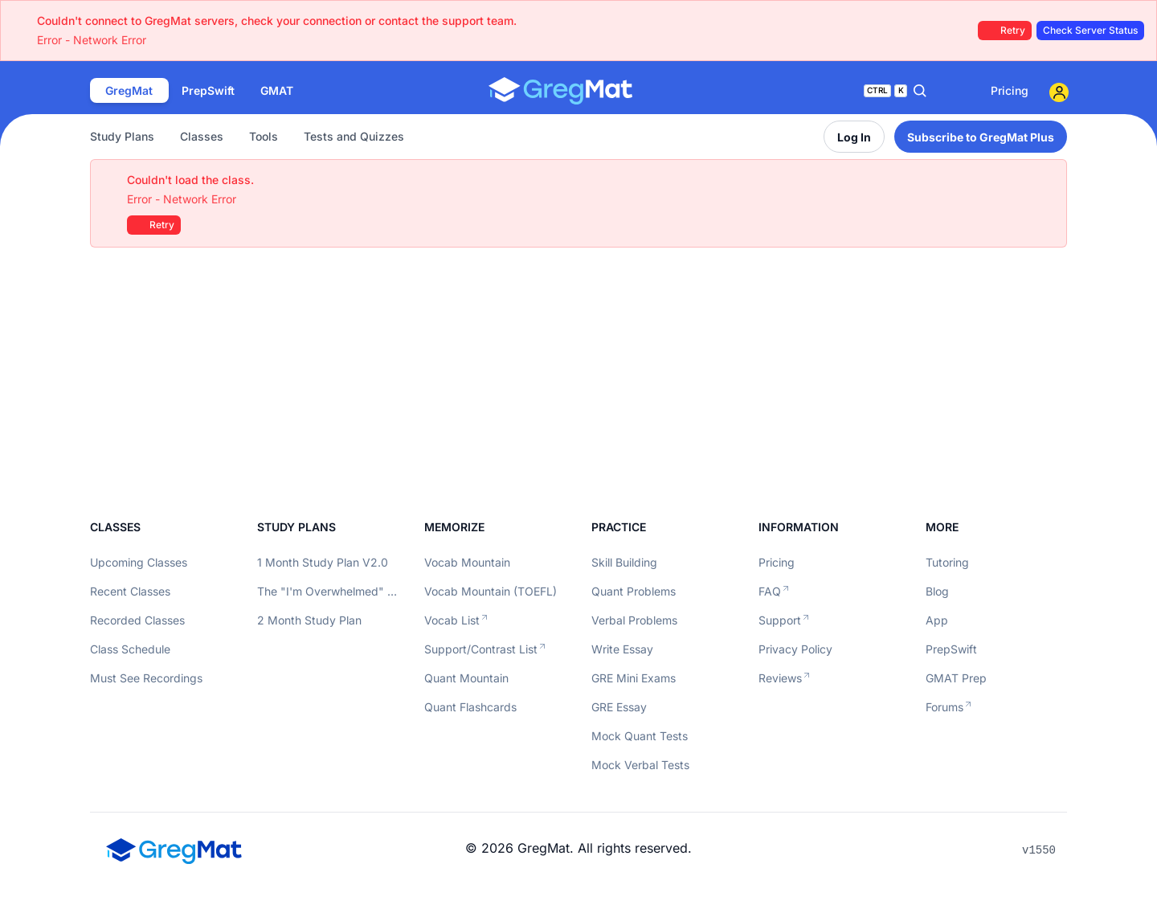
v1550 (1039, 850)
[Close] (1046, 180)
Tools (263, 136)
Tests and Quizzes (354, 136)
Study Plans (122, 136)
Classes (201, 136)
